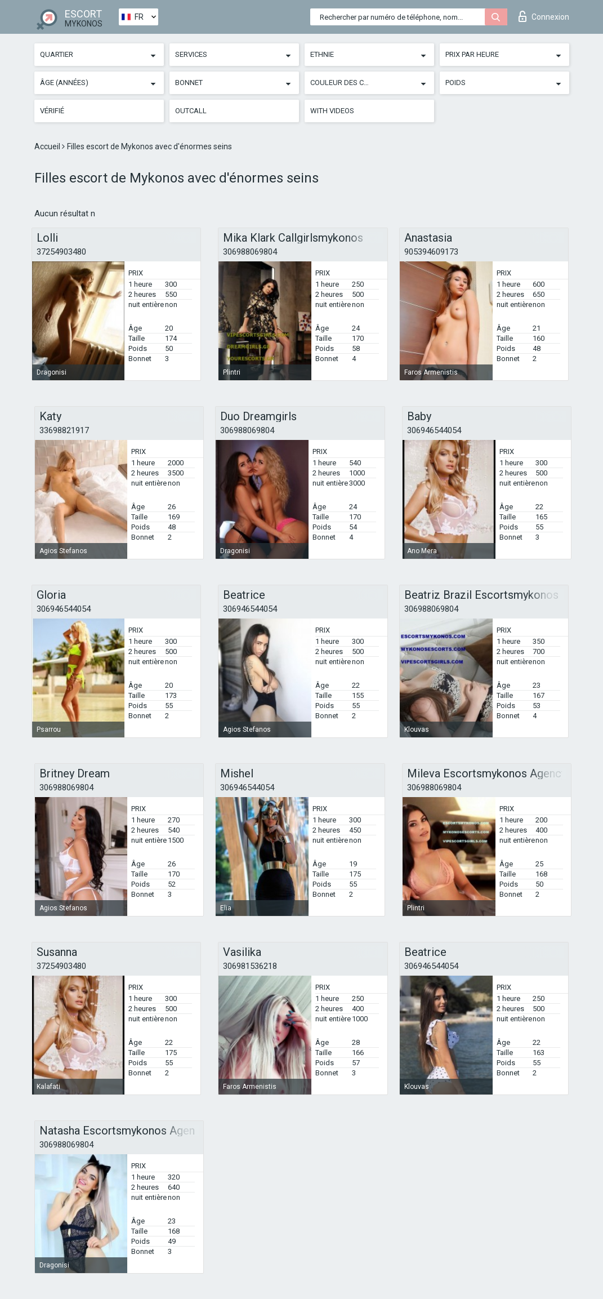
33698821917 (64, 430)
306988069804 (250, 252)
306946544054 (434, 430)
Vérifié (52, 110)
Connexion (544, 16)
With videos (332, 110)
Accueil (48, 146)
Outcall (191, 110)
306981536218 (250, 966)
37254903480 (61, 252)
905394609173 (431, 252)
